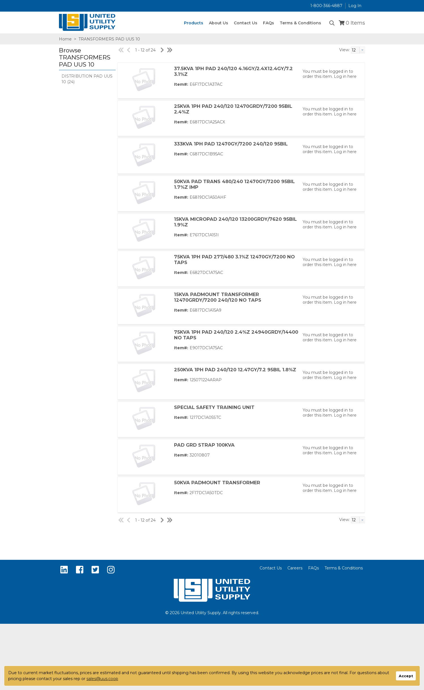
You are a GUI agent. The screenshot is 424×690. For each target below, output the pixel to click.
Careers (294, 568)
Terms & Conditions (344, 568)
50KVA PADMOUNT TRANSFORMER (217, 482)
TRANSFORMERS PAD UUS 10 (108, 39)
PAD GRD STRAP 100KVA (204, 445)
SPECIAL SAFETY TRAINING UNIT (214, 407)
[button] (86, 57)
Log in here (345, 76)
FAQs (313, 568)
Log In (354, 5)
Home (65, 39)
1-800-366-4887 (326, 5)
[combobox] (358, 50)
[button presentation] (362, 50)
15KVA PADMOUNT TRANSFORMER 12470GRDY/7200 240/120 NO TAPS (217, 297)
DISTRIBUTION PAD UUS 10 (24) (87, 79)
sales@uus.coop (102, 678)
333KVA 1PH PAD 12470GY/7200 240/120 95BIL (231, 144)
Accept (406, 676)
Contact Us (271, 568)
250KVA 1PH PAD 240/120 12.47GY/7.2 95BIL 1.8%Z (235, 369)
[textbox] (355, 50)
